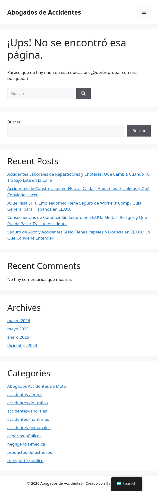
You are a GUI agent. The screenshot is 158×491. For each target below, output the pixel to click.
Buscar (13, 122)
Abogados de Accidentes (44, 12)
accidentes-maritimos (28, 419)
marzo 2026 (18, 320)
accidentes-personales (29, 427)
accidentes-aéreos (24, 394)
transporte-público (25, 460)
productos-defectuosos (29, 452)
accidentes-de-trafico (27, 402)
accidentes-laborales (27, 411)
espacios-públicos (24, 436)
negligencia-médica (26, 444)
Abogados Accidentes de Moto (36, 386)
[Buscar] (83, 93)
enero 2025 (18, 337)
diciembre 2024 (22, 345)
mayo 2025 (18, 329)
